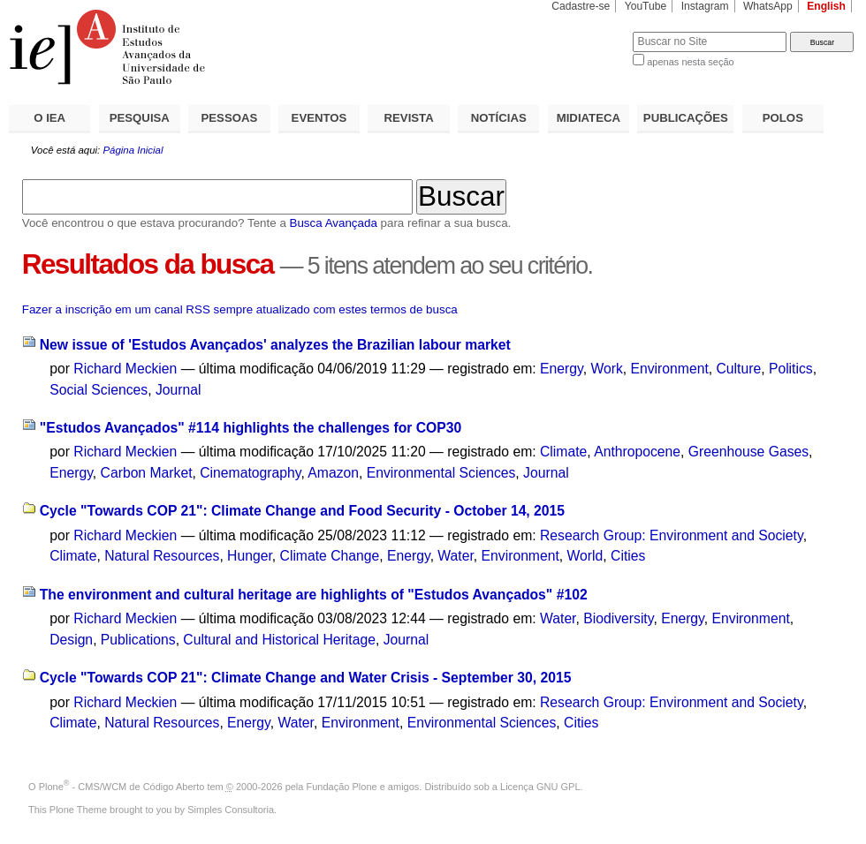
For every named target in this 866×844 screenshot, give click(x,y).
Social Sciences (98, 389)
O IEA (49, 117)
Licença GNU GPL (540, 786)
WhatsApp (768, 6)
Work (606, 368)
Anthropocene (637, 451)
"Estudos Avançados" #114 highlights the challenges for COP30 (251, 427)
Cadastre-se (580, 6)
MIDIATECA (588, 117)
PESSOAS (229, 117)
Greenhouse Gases (748, 451)
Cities (628, 555)
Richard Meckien (125, 368)
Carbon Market (147, 472)
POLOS (783, 117)
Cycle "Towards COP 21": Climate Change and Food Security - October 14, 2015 (302, 510)
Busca (589, 31)
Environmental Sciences (441, 472)
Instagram (705, 6)
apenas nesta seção (690, 62)
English (826, 6)
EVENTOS (319, 117)
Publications (138, 639)
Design (71, 639)
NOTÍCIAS (499, 117)
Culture (739, 368)
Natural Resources (161, 555)
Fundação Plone (342, 786)
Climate (563, 451)
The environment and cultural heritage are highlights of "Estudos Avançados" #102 (314, 594)
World (585, 555)
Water (455, 555)
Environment (670, 368)
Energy (561, 368)
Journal (178, 389)
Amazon (333, 472)
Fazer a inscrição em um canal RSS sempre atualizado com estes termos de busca (240, 309)
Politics (791, 368)
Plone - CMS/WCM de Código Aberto (122, 786)
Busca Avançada (333, 223)
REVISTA (409, 117)
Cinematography (250, 472)
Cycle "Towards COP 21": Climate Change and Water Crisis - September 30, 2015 (306, 677)
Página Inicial (133, 150)
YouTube (646, 6)
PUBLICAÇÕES (685, 117)
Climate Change (330, 555)
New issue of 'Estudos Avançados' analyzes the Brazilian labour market (275, 344)
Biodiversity (618, 618)
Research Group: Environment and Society (671, 535)
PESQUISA (140, 117)
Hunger (249, 555)
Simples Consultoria (230, 809)
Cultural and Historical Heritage (279, 639)
